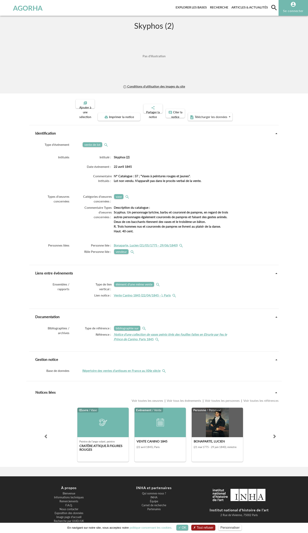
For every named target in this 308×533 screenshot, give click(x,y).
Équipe (154, 488)
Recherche (220, 6)
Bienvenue (69, 480)
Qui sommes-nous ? (154, 480)
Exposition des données (69, 500)
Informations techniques (69, 484)
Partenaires (154, 496)
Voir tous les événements (184, 387)
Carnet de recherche (154, 492)
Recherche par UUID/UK (69, 507)
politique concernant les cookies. (151, 527)
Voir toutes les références (261, 387)
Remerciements (69, 488)
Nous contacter (69, 496)
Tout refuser (203, 527)
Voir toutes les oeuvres (148, 387)
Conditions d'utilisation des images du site (154, 86)
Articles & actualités (250, 6)
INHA (153, 484)
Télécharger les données (244, 103)
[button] (46, 423)
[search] (274, 7)
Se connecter (293, 11)
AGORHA (24, 8)
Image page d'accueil (68, 503)
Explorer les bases (192, 6)
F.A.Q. (68, 492)
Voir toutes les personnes (222, 387)
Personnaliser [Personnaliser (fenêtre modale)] (230, 527)
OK (182, 527)
